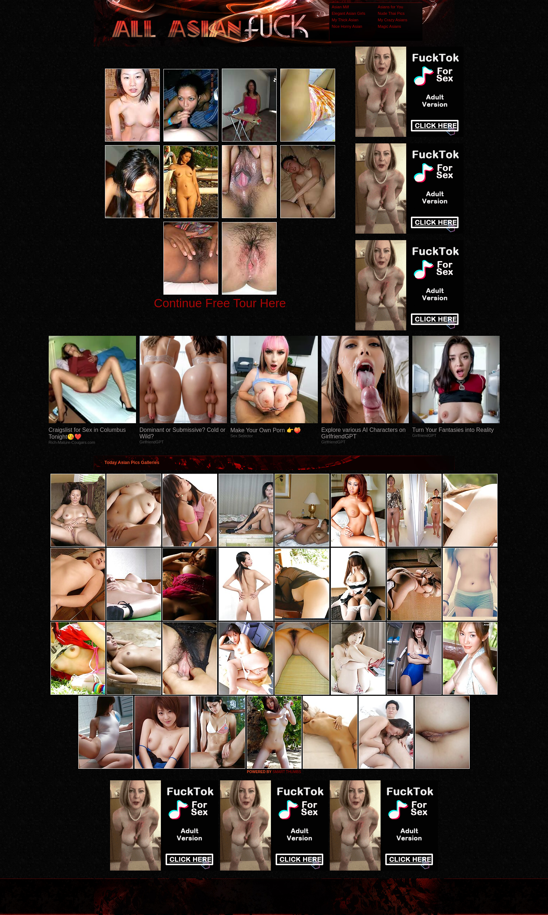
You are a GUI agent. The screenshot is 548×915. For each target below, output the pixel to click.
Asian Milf (340, 7)
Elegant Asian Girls (348, 13)
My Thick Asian (345, 20)
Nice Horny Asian (347, 26)
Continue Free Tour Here (220, 303)
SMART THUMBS (286, 772)
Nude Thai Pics (391, 13)
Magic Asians (389, 26)
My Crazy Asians (392, 20)
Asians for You (390, 7)
